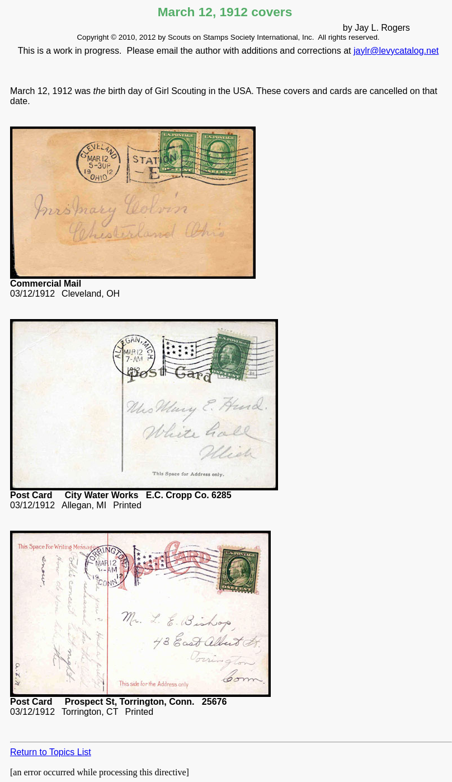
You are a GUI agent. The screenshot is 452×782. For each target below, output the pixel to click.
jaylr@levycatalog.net (396, 50)
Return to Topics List (50, 752)
